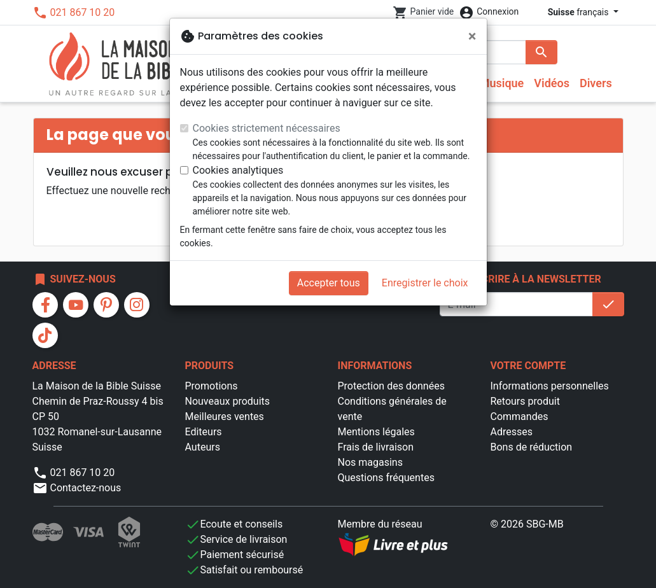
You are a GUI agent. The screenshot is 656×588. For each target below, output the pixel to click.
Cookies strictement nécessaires (266, 128)
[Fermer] (472, 36)
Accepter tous (328, 283)
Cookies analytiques (238, 170)
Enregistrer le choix (425, 283)
